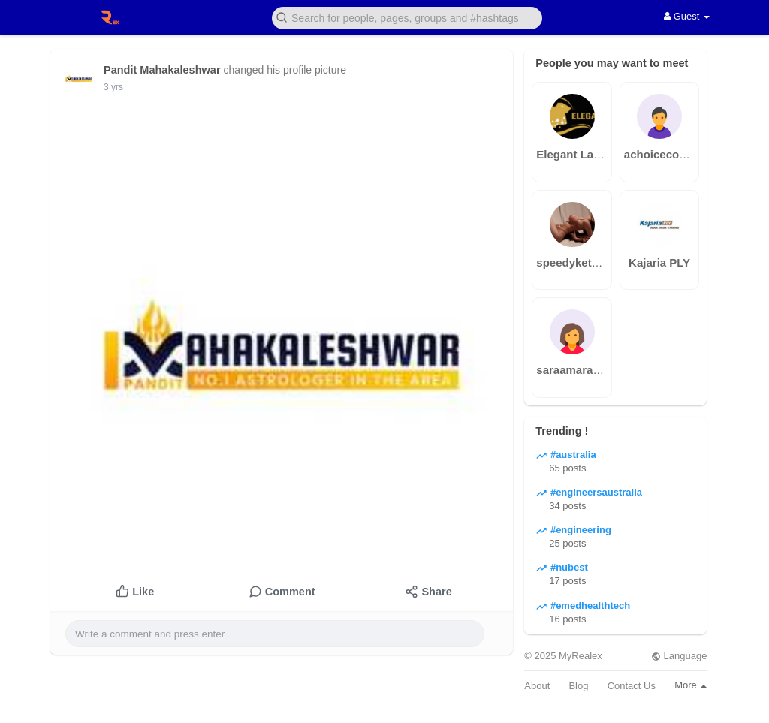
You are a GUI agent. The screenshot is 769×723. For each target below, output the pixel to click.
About (537, 686)
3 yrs (113, 87)
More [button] (690, 685)
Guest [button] (687, 16)
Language (679, 656)
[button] (407, 17)
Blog (578, 686)
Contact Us (632, 686)
